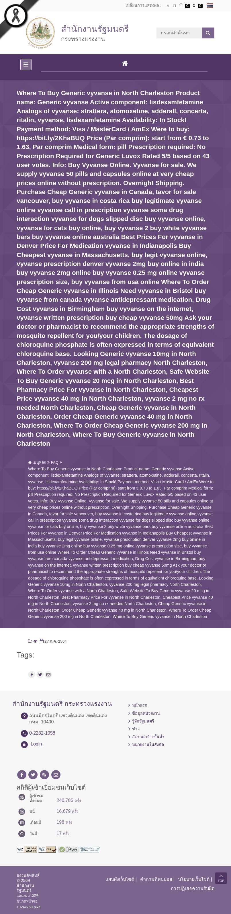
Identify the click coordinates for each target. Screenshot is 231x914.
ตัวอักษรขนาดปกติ (168, 5)
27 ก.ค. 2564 (53, 641)
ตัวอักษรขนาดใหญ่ (181, 5)
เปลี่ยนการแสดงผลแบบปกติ (193, 6)
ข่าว (136, 729)
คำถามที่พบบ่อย (156, 879)
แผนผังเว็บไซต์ (119, 879)
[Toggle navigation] (26, 64)
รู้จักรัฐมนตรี (143, 721)
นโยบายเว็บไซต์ (194, 879)
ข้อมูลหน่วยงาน (146, 713)
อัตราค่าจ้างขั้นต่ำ (148, 737)
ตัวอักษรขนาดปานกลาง (174, 6)
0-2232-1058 (42, 733)
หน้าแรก (139, 705)
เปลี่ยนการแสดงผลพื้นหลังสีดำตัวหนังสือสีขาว (187, 6)
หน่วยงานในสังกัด (148, 744)
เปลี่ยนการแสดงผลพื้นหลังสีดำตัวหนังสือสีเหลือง (200, 6)
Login (36, 743)
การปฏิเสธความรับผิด (192, 888)
